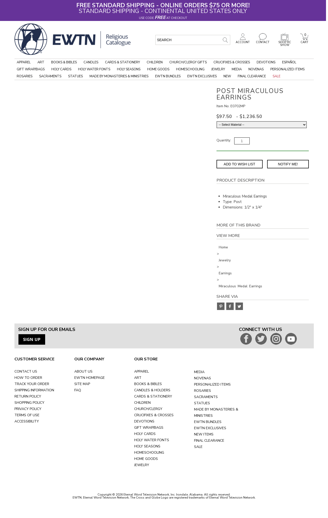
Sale (276, 76)
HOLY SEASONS (147, 446)
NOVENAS (202, 378)
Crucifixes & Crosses (232, 62)
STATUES (202, 403)
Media (237, 69)
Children (155, 62)
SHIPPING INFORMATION (34, 390)
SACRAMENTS (206, 397)
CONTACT (262, 41)
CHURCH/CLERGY (148, 409)
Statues (75, 76)
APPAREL (141, 371)
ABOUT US (83, 371)
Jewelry (218, 69)
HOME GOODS (146, 458)
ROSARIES (202, 390)
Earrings (225, 273)
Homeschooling (190, 69)
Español (289, 62)
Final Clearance (252, 76)
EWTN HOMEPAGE (89, 377)
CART (304, 41)
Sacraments (50, 76)
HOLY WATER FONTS (151, 440)
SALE (198, 446)
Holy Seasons (128, 69)
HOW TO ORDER (28, 377)
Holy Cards (61, 69)
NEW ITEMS (204, 434)
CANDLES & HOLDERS (152, 390)
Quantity (223, 140)
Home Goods (158, 69)
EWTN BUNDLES (207, 421)
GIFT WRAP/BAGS (148, 427)
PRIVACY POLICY (27, 409)
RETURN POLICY (27, 396)
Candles (91, 62)
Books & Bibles (64, 62)
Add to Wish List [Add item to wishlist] (239, 164)
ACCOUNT (242, 41)
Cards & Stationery (122, 62)
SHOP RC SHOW (284, 42)
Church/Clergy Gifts (188, 62)
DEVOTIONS (144, 421)
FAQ (77, 390)
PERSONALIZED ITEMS (212, 384)
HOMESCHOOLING (149, 452)
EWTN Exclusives (202, 76)
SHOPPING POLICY (29, 402)
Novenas (256, 69)
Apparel (24, 62)
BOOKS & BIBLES (148, 384)
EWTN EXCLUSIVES (210, 428)
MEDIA (199, 372)
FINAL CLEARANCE (209, 440)
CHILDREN (142, 402)
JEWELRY (141, 465)
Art (40, 62)
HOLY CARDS (145, 433)
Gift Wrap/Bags (31, 69)
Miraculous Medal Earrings (240, 286)
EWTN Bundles (168, 76)
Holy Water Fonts (94, 69)
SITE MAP (82, 384)
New (227, 76)
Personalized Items (287, 69)
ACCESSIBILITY (26, 421)
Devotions (266, 62)
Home (223, 247)
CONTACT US (25, 371)
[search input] (192, 40)
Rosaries (24, 76)
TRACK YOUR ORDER (31, 384)
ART (137, 377)
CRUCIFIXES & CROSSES (154, 415)
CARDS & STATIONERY (153, 396)
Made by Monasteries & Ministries (119, 76)
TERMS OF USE (26, 415)
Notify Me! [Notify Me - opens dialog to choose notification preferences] (288, 164)
